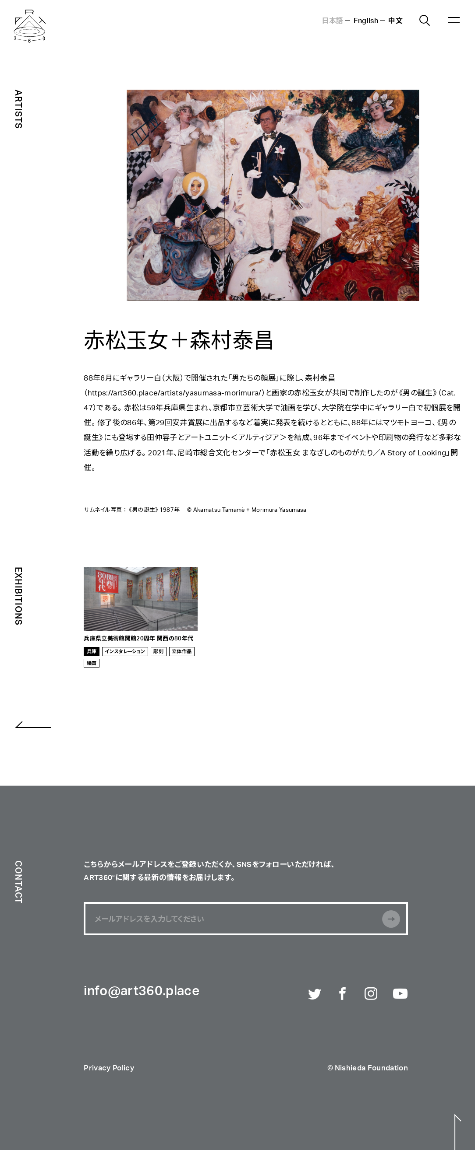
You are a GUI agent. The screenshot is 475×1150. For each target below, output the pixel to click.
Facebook (343, 994)
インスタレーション (125, 651)
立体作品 (181, 651)
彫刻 (158, 651)
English (366, 20)
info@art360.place (141, 991)
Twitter (315, 994)
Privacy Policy (109, 1068)
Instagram (372, 994)
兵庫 (92, 651)
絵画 (92, 663)
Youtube (400, 994)
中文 (395, 20)
